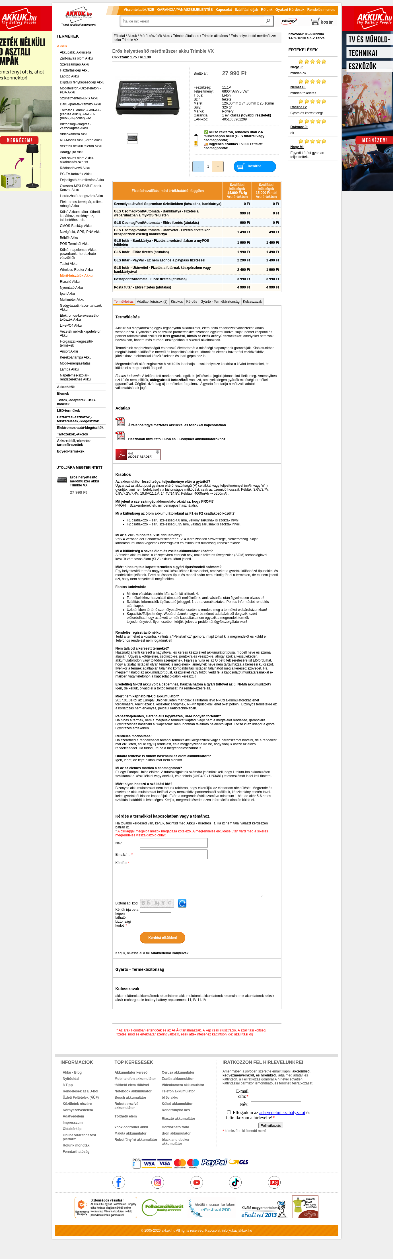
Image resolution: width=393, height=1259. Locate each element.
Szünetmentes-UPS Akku (79, 98)
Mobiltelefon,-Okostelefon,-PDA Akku (80, 90)
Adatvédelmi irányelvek (169, 953)
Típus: (198, 95)
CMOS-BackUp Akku (76, 226)
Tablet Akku (68, 264)
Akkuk (62, 46)
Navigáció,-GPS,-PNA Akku (81, 232)
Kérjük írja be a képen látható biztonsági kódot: (127, 918)
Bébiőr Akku (69, 238)
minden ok (313, 67)
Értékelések (303, 50)
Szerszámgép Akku (74, 64)
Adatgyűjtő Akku (72, 152)
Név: (119, 843)
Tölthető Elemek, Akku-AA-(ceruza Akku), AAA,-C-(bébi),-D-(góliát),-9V (80, 114)
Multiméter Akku (72, 300)
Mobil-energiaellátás (75, 363)
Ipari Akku (67, 294)
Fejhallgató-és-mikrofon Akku (82, 180)
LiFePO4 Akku (71, 325)
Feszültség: (202, 87)
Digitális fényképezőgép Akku (82, 82)
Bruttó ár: (201, 73)
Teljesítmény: (204, 91)
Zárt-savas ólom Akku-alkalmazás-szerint (77, 160)
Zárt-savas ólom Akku (76, 58)
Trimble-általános (186, 36)
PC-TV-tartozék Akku (76, 174)
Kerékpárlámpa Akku (76, 357)
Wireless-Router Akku (76, 270)
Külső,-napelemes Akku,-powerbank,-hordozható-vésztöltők (79, 254)
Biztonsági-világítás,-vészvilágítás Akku (76, 126)
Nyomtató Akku (71, 288)
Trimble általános (215, 36)
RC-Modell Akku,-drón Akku (81, 140)
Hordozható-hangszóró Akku (81, 196)
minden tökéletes (313, 87)
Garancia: (201, 115)
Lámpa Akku (69, 369)
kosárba (254, 166)
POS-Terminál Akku (75, 244)
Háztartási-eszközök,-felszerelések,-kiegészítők (78, 419)
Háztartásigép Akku (74, 70)
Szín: (197, 99)
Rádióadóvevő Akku (75, 168)
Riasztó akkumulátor (178, 1119)
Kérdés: (122, 863)
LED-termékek (68, 411)
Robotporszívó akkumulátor (127, 1106)
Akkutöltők (66, 387)
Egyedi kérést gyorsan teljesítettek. (313, 148)
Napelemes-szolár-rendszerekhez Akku (75, 377)
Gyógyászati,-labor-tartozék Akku (81, 308)
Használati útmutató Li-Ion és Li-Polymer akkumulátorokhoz (170, 439)
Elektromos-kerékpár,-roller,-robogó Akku (81, 204)
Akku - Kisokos (198, 823)
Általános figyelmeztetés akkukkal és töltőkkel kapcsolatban (171, 425)
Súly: (197, 107)
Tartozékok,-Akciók (72, 434)
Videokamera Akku (74, 134)
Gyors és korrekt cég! (313, 107)
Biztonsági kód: (127, 903)
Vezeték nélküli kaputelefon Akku (80, 333)
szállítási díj (243, 1034)
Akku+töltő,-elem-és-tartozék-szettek (74, 443)
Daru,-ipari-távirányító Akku (80, 104)
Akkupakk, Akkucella (75, 52)
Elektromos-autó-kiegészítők (80, 428)
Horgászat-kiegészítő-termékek (76, 343)
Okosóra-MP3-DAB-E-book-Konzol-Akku (81, 188)
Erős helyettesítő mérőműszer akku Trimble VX (84, 481)
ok (313, 126)
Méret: (198, 103)
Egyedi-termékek (71, 451)
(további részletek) (256, 115)
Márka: (199, 111)
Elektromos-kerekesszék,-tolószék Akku (79, 318)
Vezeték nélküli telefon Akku (81, 146)
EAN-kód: (201, 119)
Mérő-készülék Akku (76, 276)
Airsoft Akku (69, 351)
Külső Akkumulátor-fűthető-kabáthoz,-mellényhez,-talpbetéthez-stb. (80, 216)
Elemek (63, 394)
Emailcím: (124, 855)
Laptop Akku (69, 76)
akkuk (166, 1231)
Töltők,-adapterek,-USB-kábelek (76, 402)
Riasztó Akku (70, 282)
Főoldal (119, 36)
